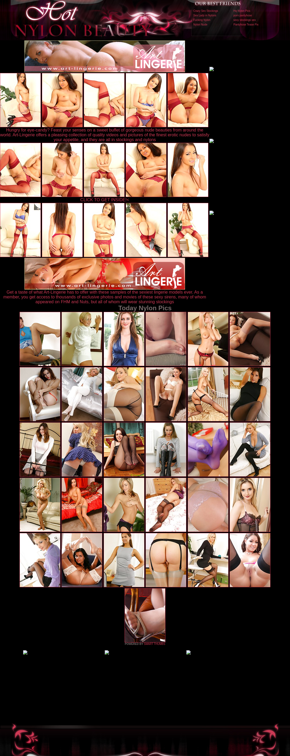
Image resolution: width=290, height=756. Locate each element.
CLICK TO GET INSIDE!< (104, 200)
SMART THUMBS (154, 643)
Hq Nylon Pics (241, 10)
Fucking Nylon (201, 20)
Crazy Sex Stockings (205, 10)
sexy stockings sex (244, 20)
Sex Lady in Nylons (204, 15)
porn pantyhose (242, 15)
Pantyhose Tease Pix (245, 24)
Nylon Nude (200, 24)
